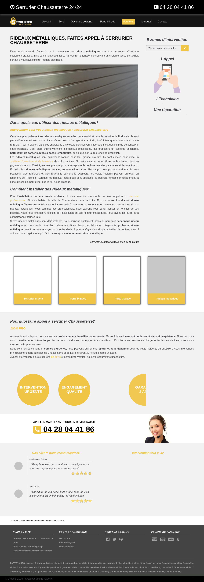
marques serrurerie (42, 551)
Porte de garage (35, 546)
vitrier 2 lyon (60, 571)
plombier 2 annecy (156, 571)
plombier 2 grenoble (60, 567)
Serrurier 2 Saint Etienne (22, 520)
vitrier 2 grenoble (80, 567)
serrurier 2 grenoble (39, 567)
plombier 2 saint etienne (103, 567)
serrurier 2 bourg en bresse (39, 563)
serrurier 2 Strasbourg (174, 567)
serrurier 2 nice (114, 563)
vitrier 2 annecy (174, 571)
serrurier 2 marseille (162, 563)
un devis (56, 357)
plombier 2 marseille (183, 563)
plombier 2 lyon (45, 571)
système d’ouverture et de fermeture (31, 161)
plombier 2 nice (130, 563)
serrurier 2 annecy (138, 571)
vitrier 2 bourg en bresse (94, 563)
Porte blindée (19, 546)
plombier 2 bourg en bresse (67, 563)
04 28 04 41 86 (177, 7)
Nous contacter (66, 546)
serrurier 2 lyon (29, 571)
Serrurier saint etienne (24, 538)
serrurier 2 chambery (78, 571)
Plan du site (64, 538)
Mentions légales (67, 542)
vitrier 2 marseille (19, 567)
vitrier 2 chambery (119, 571)
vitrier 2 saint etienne (127, 567)
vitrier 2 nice (145, 563)
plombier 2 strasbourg (150, 567)
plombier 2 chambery (99, 571)
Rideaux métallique (22, 551)
